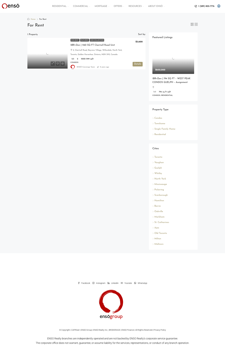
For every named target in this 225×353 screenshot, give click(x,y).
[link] (47, 54)
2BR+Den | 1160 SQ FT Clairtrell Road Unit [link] (92, 45)
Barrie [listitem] (156, 206)
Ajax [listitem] (155, 228)
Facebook (84, 283)
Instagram (98, 283)
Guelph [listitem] (157, 168)
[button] (192, 24)
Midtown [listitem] (157, 244)
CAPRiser (75, 330)
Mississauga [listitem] (159, 184)
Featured (85, 40)
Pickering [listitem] (158, 190)
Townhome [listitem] (158, 123)
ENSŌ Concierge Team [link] (86, 67)
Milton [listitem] (156, 239)
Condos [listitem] (157, 118)
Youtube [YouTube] (126, 283)
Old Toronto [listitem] (159, 233)
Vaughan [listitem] (158, 162)
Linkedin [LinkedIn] (113, 283)
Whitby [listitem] (157, 173)
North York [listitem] (159, 179)
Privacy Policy (160, 330)
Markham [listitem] (158, 217)
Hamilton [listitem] (158, 200)
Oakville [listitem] (157, 211)
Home (33, 19)
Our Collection (97, 40)
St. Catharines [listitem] (160, 222)
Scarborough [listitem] (160, 195)
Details (137, 64)
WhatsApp (140, 283)
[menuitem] (204, 6)
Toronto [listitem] (157, 157)
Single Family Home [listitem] (163, 129)
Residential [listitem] (159, 134)
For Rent (75, 40)
